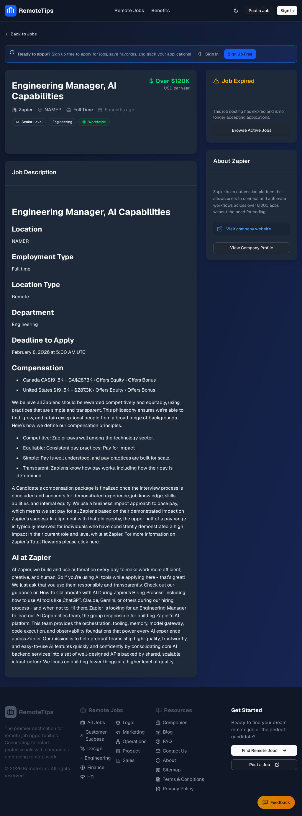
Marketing (130, 732)
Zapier (26, 110)
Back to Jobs (21, 34)
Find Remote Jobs (264, 750)
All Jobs (92, 722)
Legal (125, 722)
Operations (131, 741)
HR (87, 777)
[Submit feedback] (276, 802)
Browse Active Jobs (252, 130)
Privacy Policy (175, 789)
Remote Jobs (129, 10)
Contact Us (171, 751)
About (166, 760)
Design (91, 748)
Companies (171, 722)
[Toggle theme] (236, 10)
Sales (125, 760)
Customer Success (93, 735)
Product (128, 751)
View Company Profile (251, 247)
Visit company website (248, 229)
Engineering (95, 758)
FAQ (164, 741)
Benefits (160, 10)
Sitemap (168, 770)
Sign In (287, 10)
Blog (164, 732)
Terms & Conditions (180, 779)
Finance (92, 767)
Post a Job (259, 10)
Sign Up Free (240, 54)
